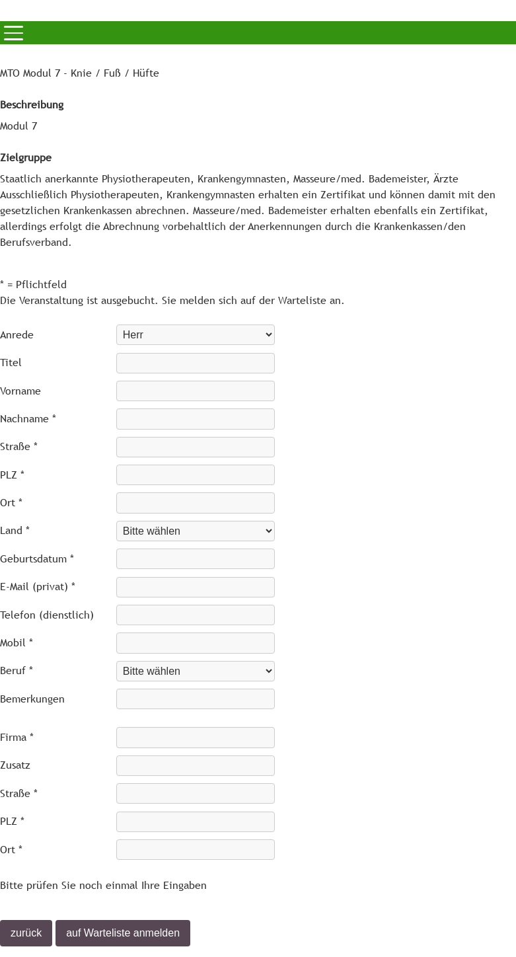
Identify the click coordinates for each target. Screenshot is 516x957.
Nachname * (28, 418)
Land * (15, 530)
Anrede (17, 334)
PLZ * (12, 475)
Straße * (19, 446)
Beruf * (16, 670)
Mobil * (16, 642)
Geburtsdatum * (37, 559)
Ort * (11, 502)
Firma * (17, 737)
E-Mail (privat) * (37, 586)
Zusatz (15, 765)
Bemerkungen (32, 699)
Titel (11, 362)
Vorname (20, 391)
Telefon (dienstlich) (47, 615)
